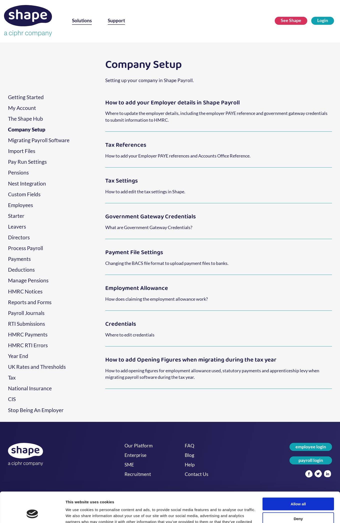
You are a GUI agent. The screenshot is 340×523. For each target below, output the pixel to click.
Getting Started (26, 97)
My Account (22, 108)
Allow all (298, 475)
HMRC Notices (25, 291)
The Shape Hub (25, 119)
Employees (20, 205)
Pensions (18, 172)
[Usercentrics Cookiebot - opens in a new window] (32, 513)
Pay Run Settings (27, 162)
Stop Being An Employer (36, 410)
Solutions (82, 20)
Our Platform (138, 445)
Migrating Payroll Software (39, 140)
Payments (19, 259)
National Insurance (30, 388)
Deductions (21, 270)
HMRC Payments (28, 334)
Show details (77, 513)
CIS (12, 399)
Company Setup (26, 129)
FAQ (189, 445)
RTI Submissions (26, 324)
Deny (298, 490)
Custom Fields (24, 194)
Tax (12, 378)
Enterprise (135, 455)
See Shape (291, 20)
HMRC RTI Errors (28, 345)
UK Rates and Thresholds (37, 367)
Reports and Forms (30, 302)
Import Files (21, 151)
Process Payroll (25, 248)
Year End (18, 356)
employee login (311, 446)
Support (116, 20)
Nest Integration (27, 184)
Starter (16, 216)
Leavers (17, 227)
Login (322, 20)
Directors (19, 237)
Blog (189, 455)
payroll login (310, 460)
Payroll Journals (26, 313)
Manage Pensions (28, 280)
